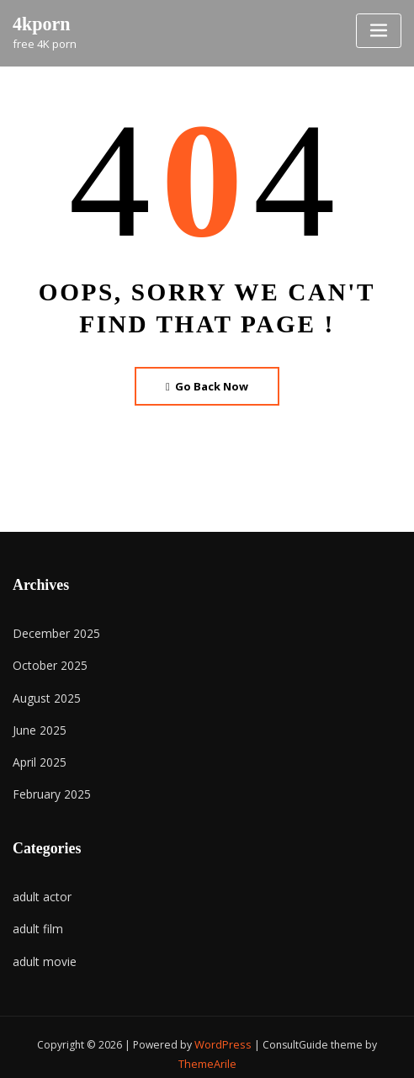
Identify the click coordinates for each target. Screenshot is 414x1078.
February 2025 (49, 786)
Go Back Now (207, 385)
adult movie (42, 949)
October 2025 (46, 662)
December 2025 (52, 631)
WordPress (223, 1032)
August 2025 (43, 693)
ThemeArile (207, 1050)
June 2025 (37, 723)
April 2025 (37, 754)
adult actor (40, 887)
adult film (36, 919)
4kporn (40, 23)
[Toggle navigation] (378, 30)
